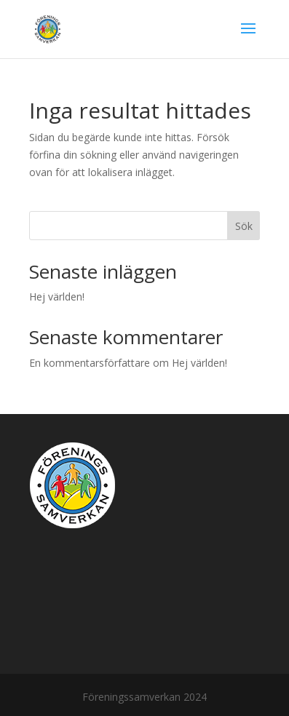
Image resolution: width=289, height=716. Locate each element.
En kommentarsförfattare (89, 363)
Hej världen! (56, 296)
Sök (244, 226)
